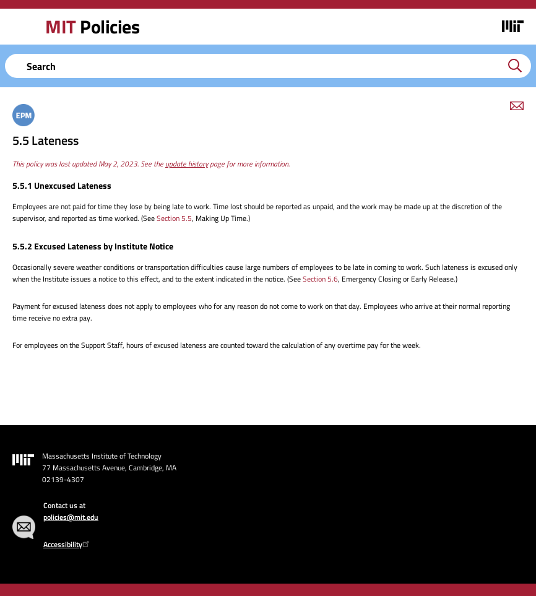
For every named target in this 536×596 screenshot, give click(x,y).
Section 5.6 (320, 279)
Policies (92, 26)
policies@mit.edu (70, 517)
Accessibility (67, 544)
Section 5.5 (174, 218)
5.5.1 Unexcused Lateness (61, 185)
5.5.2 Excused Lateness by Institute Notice (92, 246)
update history (186, 164)
